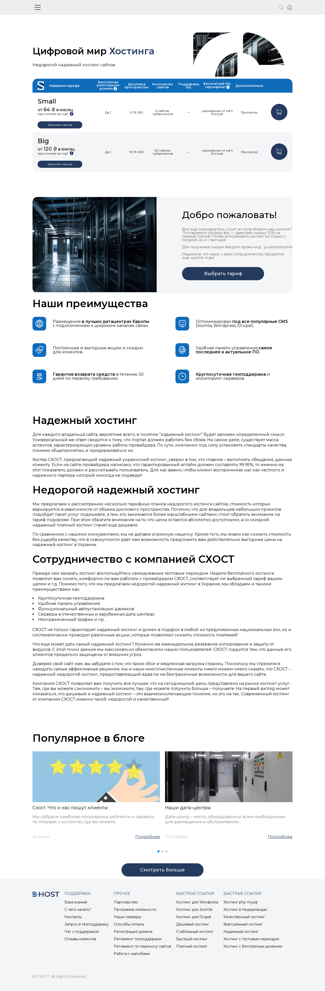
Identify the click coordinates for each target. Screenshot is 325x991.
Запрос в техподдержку (86, 924)
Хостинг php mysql (240, 902)
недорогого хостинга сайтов (197, 504)
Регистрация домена (133, 931)
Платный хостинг (191, 946)
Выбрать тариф (223, 273)
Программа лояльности (135, 909)
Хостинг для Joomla (194, 909)
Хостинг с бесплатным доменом (252, 946)
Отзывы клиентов (80, 939)
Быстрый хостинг (191, 939)
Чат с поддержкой (81, 931)
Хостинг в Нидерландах (245, 909)
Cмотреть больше (162, 870)
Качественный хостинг (244, 917)
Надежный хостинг (240, 931)
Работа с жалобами (132, 953)
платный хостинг (75, 525)
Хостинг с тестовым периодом (251, 939)
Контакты (73, 917)
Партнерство (126, 902)
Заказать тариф (60, 125)
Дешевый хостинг (192, 924)
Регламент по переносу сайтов (142, 946)
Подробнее (147, 837)
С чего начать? (77, 909)
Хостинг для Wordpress (197, 902)
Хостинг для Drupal (193, 917)
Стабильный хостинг (194, 931)
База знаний (75, 902)
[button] (158, 851)
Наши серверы (127, 917)
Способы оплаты (129, 924)
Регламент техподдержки (137, 939)
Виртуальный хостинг (243, 924)
